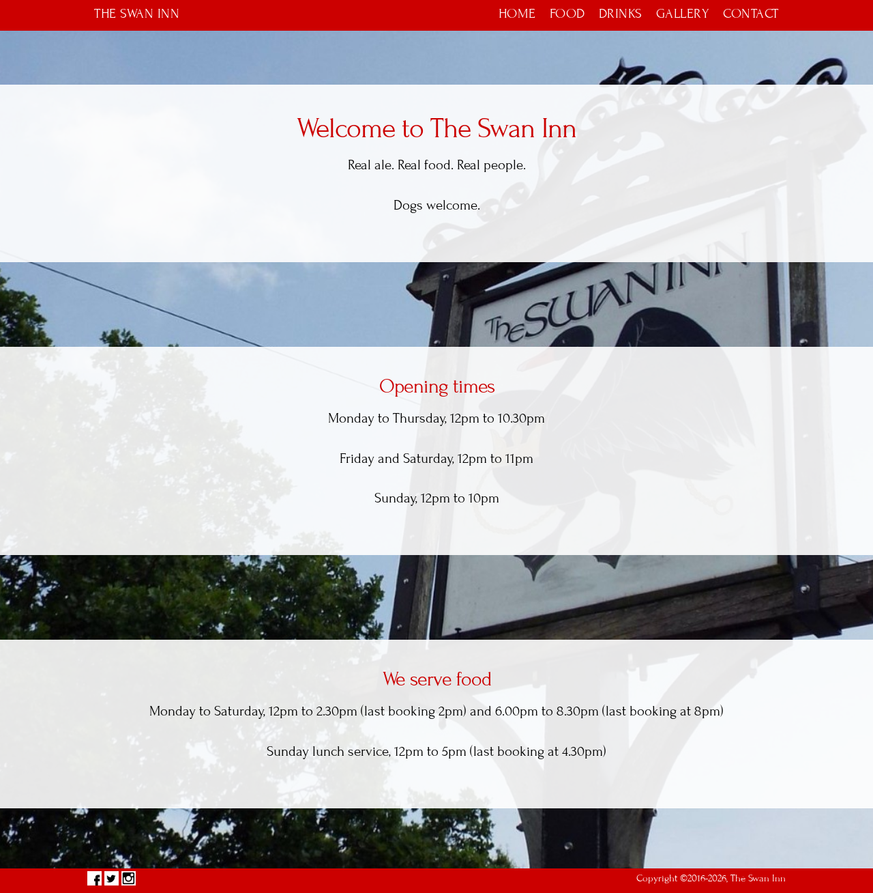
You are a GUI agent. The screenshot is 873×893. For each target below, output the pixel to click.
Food (567, 13)
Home (517, 13)
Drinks (620, 13)
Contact (751, 13)
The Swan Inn (136, 13)
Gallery (683, 13)
